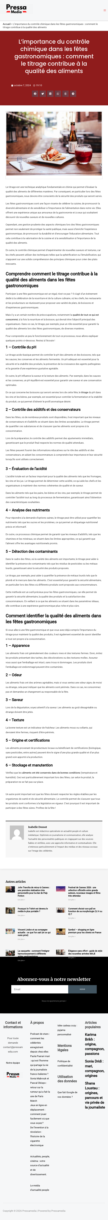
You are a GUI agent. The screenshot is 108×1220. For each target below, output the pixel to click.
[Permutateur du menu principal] (105, 10)
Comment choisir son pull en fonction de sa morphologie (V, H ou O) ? (85, 911)
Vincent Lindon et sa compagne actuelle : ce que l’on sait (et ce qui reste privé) (34, 932)
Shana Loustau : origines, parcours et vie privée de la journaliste (94, 1097)
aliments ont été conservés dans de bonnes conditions (51, 772)
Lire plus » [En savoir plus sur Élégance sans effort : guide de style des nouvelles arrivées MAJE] (72, 958)
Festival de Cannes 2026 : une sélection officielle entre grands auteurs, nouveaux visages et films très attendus (84, 891)
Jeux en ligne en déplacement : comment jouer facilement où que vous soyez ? (39, 1114)
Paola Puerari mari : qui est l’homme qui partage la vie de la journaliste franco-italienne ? (40, 1065)
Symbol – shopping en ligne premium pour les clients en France (84, 931)
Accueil (7, 24)
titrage (84, 392)
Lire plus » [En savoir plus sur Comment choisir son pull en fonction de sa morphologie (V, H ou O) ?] (72, 918)
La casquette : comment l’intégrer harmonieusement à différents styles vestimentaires (33, 954)
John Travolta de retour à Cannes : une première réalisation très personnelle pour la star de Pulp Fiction (34, 891)
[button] (35, 94)
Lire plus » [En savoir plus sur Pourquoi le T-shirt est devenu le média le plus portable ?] (21, 915)
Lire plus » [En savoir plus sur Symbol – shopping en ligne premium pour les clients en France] (72, 936)
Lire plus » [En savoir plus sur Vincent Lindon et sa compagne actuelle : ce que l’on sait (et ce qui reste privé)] (21, 939)
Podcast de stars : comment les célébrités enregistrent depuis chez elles (40, 1042)
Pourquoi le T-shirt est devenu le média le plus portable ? (33, 910)
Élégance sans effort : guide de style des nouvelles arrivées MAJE (85, 952)
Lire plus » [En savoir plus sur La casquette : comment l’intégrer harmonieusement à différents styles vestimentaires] (21, 960)
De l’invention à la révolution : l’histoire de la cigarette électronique (39, 1136)
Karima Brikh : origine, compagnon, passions (95, 1044)
